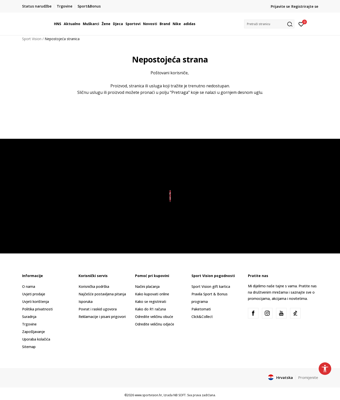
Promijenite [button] (308, 377)
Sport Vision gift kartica (210, 286)
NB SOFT (179, 395)
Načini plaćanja (147, 286)
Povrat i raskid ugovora (98, 309)
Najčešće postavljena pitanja (102, 294)
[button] (269, 24)
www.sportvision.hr (148, 395)
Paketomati (201, 309)
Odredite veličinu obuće (154, 316)
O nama (28, 286)
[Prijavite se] (301, 24)
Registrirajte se (304, 6)
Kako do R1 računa (150, 309)
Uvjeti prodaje (33, 294)
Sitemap (29, 346)
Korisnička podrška (94, 286)
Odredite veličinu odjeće (154, 324)
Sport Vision (31, 38)
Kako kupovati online (152, 294)
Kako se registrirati (150, 301)
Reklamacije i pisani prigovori (102, 316)
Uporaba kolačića (36, 339)
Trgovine (29, 324)
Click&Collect (202, 316)
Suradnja (29, 316)
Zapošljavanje (33, 331)
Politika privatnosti (37, 309)
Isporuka (86, 301)
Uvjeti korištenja (35, 301)
